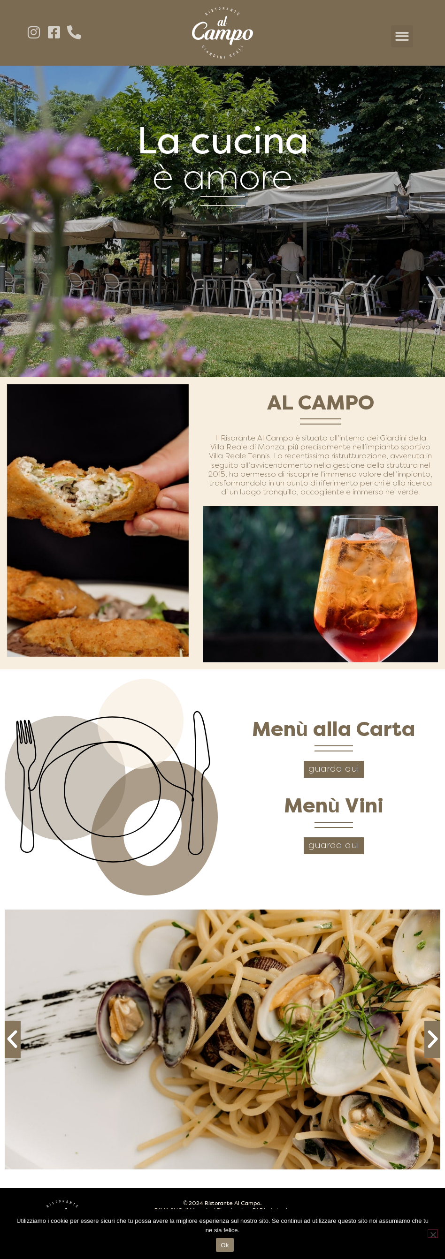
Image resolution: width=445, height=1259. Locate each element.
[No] (433, 1233)
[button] (402, 36)
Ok (225, 1245)
